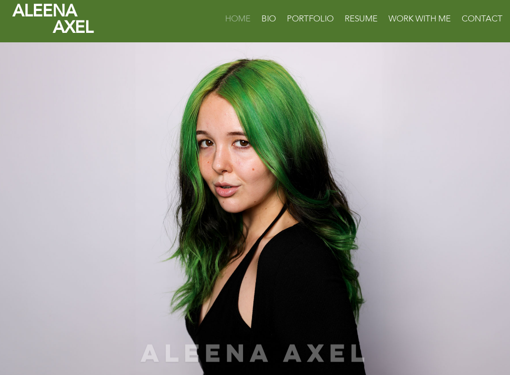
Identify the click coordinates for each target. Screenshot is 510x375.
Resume (361, 19)
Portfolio (310, 19)
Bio (268, 19)
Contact (482, 19)
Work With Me (419, 19)
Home (238, 19)
